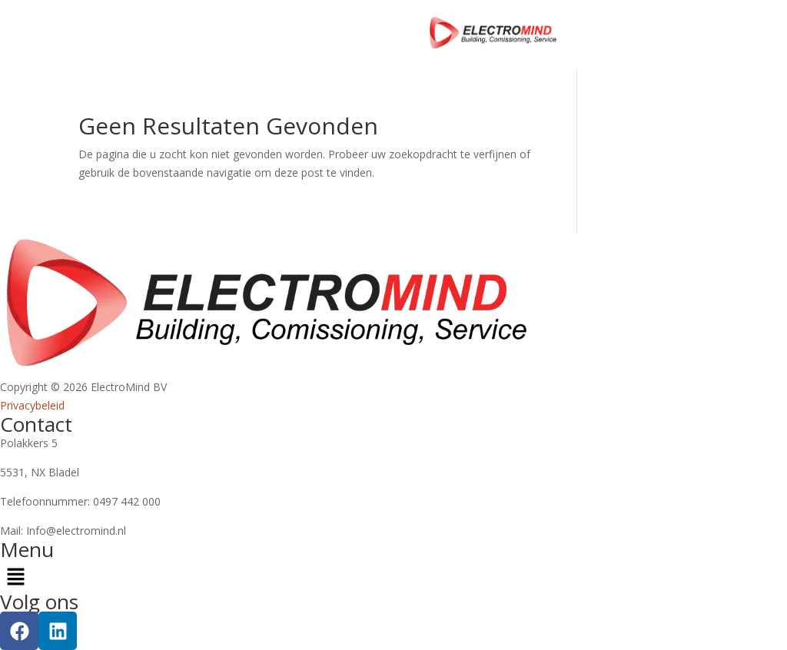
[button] (393, 575)
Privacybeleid (32, 405)
